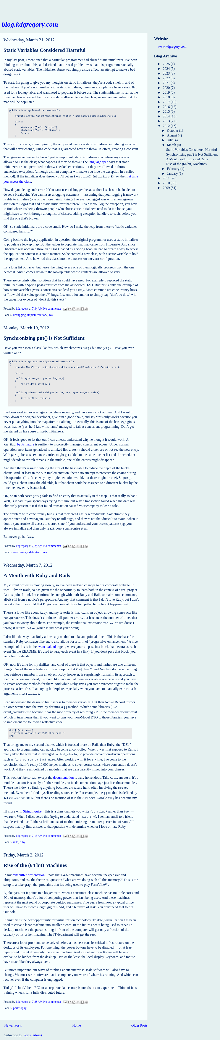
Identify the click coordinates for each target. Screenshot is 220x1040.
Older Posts (139, 1014)
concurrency (20, 548)
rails (15, 830)
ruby (22, 830)
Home (76, 1014)
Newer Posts (13, 1014)
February (173, 169)
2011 (166, 178)
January (173, 173)
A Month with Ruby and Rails (36, 571)
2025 (167, 64)
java (50, 313)
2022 (167, 78)
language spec (98, 161)
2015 (167, 111)
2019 (167, 92)
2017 (167, 102)
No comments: (52, 307)
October (173, 130)
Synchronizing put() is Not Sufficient (43, 337)
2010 (167, 183)
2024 (167, 68)
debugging (19, 313)
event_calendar (47, 640)
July (170, 140)
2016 (167, 107)
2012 (167, 126)
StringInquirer (32, 801)
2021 (167, 83)
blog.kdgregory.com (30, 24)
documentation (63, 769)
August (172, 135)
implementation (36, 313)
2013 (167, 121)
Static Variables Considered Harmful (44, 50)
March (172, 145)
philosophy (19, 996)
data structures (38, 548)
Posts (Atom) (32, 1024)
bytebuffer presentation (29, 864)
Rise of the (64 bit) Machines (35, 854)
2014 (167, 116)
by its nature (25, 442)
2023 (167, 73)
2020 (167, 87)
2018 (167, 97)
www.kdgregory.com (171, 46)
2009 (167, 188)
